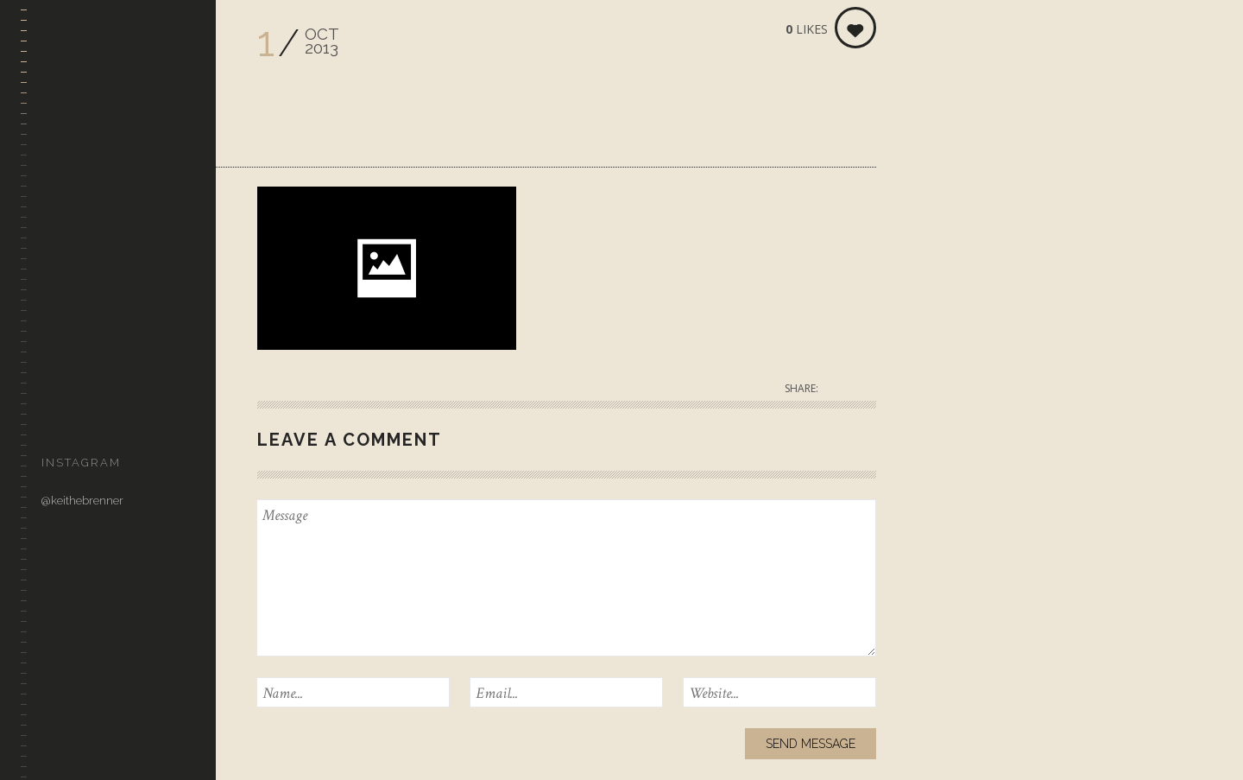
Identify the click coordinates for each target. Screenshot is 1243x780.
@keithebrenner (82, 500)
